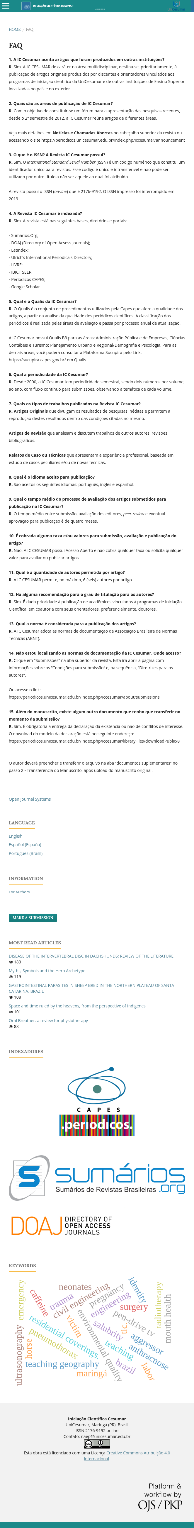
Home (15, 29)
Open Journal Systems (30, 799)
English (15, 836)
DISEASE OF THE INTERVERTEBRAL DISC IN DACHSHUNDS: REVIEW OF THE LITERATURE (91, 956)
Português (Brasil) (25, 853)
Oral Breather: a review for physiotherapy (48, 1020)
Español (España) (25, 844)
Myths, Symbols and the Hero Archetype (47, 970)
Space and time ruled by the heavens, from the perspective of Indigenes (77, 1006)
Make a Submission (33, 917)
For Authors (19, 892)
